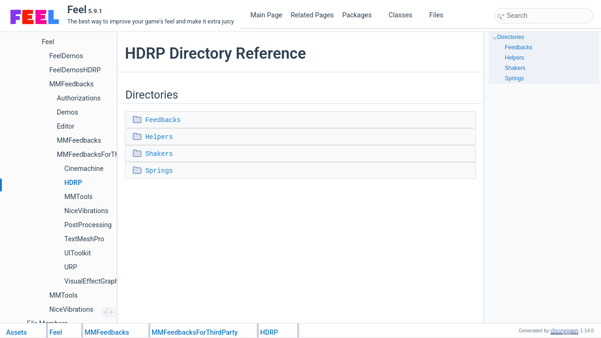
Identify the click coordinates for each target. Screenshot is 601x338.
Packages (360, 15)
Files (439, 15)
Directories (510, 37)
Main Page (266, 15)
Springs (159, 171)
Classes (404, 15)
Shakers (159, 154)
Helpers (159, 137)
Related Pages (312, 15)
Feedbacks (163, 120)
